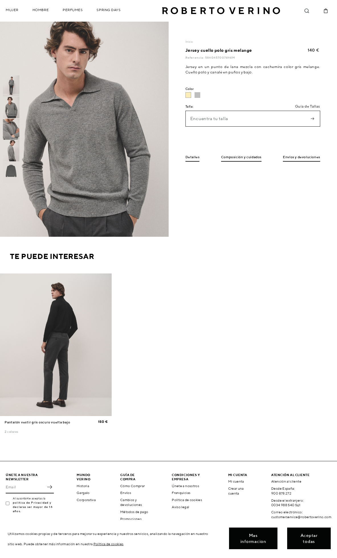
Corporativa (86, 500)
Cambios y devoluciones (131, 502)
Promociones (131, 519)
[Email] (25, 487)
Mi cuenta (236, 481)
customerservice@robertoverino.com (301, 517)
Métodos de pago (134, 512)
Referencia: (195, 57)
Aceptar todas (309, 538)
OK (49, 487)
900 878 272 (281, 493)
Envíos (125, 493)
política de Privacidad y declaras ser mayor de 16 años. (33, 507)
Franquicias (181, 493)
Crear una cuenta (236, 490)
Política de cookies (187, 500)
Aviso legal (180, 507)
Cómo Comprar (132, 486)
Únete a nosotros (185, 486)
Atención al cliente (286, 481)
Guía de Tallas (307, 106)
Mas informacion (253, 538)
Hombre (40, 10)
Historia (83, 486)
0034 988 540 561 (286, 505)
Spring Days (108, 10)
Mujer (12, 10)
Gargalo (83, 493)
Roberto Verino (221, 11)
